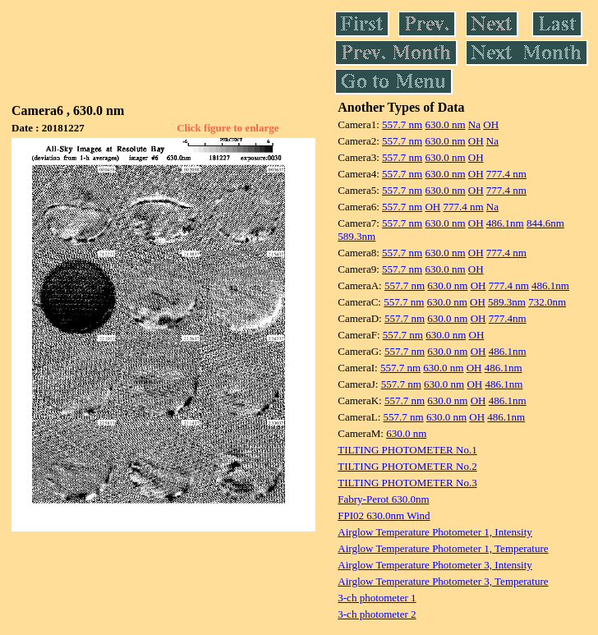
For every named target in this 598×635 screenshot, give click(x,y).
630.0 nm (445, 124)
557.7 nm (402, 124)
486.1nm (505, 223)
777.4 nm (506, 174)
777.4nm (508, 318)
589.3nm (356, 236)
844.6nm (545, 223)
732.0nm (547, 302)
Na (474, 124)
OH (491, 124)
